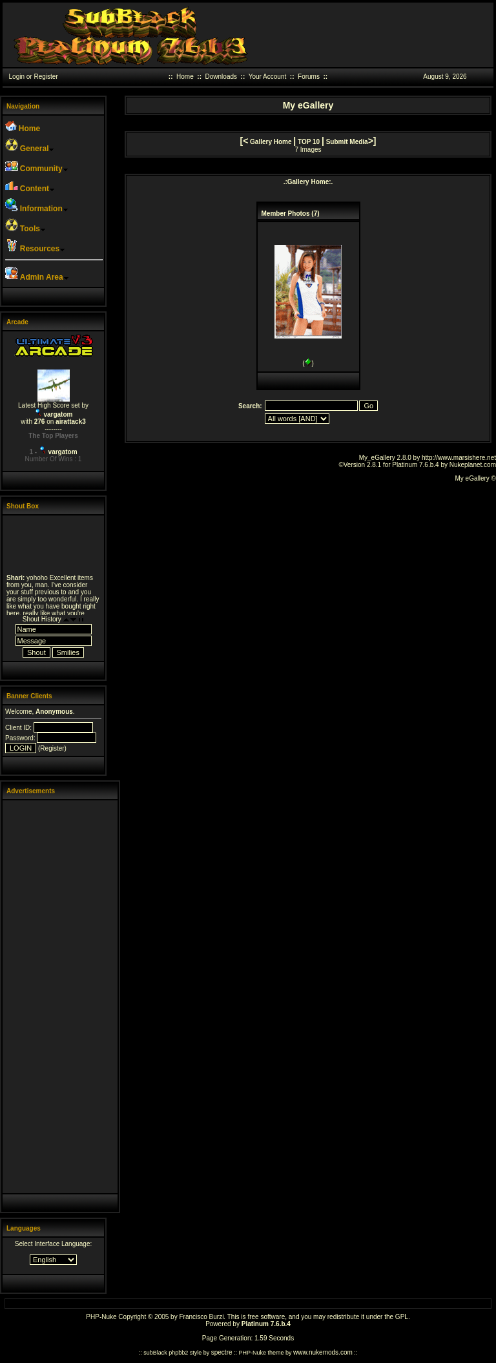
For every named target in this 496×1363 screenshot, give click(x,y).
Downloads (221, 76)
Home (185, 76)
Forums (309, 76)
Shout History (42, 619)
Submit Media (347, 141)
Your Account (268, 76)
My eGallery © (476, 478)
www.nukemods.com (323, 1352)
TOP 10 (309, 141)
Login (17, 76)
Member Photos (286, 213)
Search (249, 406)
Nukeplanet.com (473, 464)
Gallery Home (270, 141)
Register (45, 76)
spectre (221, 1352)
